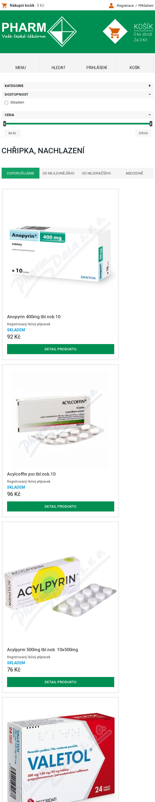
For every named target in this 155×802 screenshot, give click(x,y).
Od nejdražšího (97, 173)
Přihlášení (145, 6)
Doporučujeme (18, 173)
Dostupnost (16, 94)
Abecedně (136, 173)
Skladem (14, 102)
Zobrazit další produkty (117, 683)
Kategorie (14, 86)
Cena (9, 115)
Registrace (125, 6)
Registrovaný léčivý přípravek (21, 261)
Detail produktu (26, 288)
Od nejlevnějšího (58, 173)
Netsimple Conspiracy (86, 767)
